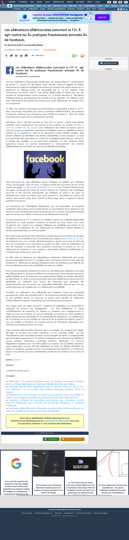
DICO (94, 9)
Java (64, 6)
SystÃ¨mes (124, 6)
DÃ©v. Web (73, 6)
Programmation (89, 6)
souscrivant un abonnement (57, 425)
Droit (89, 2)
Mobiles (114, 6)
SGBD (100, 6)
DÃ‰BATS (80, 9)
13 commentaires (49, 54)
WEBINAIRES (33, 9)
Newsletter (58, 2)
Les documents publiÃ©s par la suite (40, 192)
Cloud (39, 6)
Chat (47, 2)
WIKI (88, 9)
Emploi (70, 2)
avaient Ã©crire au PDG (72, 243)
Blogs (39, 2)
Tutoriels (23, 2)
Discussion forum (108, 63)
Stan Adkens (34, 54)
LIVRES (42, 9)
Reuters (17, 364)
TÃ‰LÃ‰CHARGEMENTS (56, 9)
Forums (12, 2)
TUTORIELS (17, 9)
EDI (80, 6)
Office (107, 6)
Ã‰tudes (80, 2)
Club (97, 2)
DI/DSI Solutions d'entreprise (23, 6)
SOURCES (71, 9)
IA (44, 6)
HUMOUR (101, 9)
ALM (49, 6)
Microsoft (56, 6)
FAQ (32, 2)
